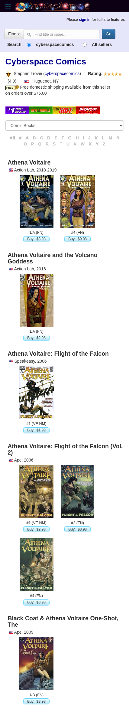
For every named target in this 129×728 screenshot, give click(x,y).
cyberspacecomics (55, 44)
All (12, 137)
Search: (15, 44)
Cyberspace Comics (45, 61)
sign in (84, 20)
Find (14, 33)
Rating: (93, 73)
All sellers (102, 44)
